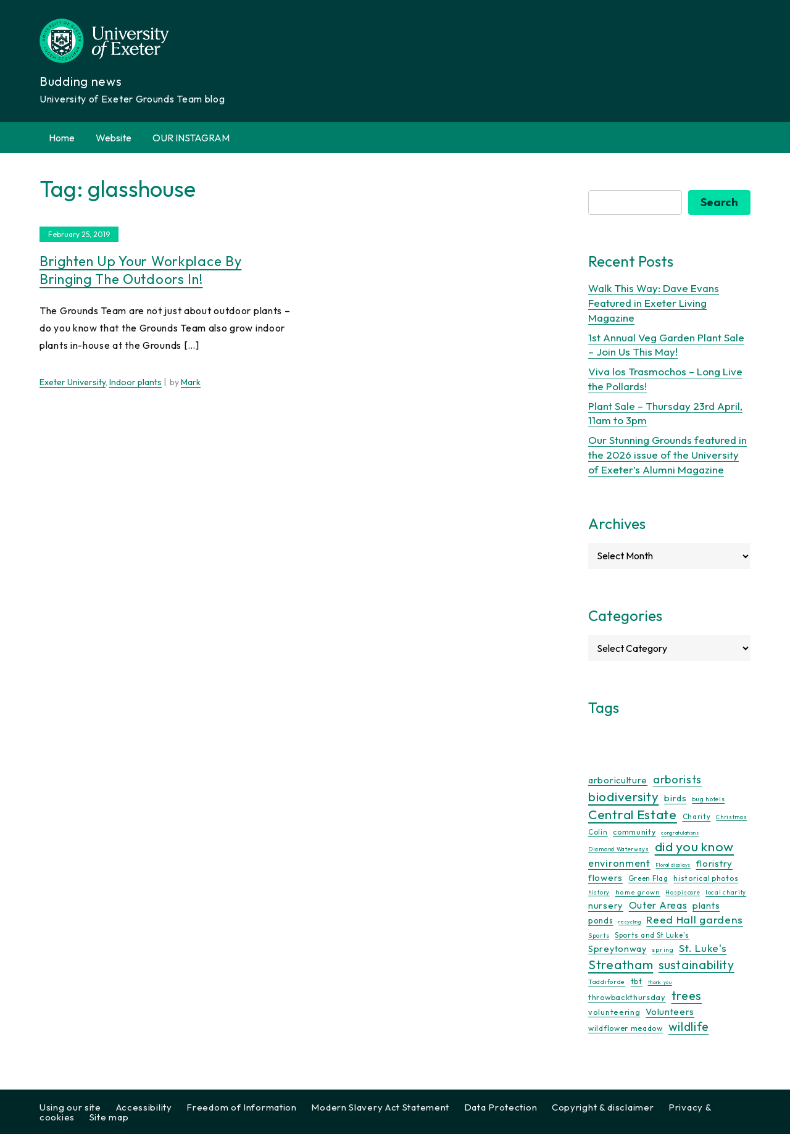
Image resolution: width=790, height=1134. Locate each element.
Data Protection (501, 1107)
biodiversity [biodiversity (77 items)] (623, 796)
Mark (191, 382)
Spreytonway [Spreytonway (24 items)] (617, 948)
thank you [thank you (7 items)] (660, 982)
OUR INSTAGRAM (191, 137)
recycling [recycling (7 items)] (629, 922)
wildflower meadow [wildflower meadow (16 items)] (625, 1028)
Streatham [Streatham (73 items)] (620, 964)
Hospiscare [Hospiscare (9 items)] (682, 892)
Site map (109, 1117)
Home (62, 137)
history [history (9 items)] (599, 892)
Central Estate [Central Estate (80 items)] (632, 814)
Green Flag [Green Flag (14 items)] (648, 878)
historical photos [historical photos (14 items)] (705, 878)
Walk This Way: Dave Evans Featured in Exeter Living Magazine (653, 302)
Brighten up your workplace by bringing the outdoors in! (140, 270)
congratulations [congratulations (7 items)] (680, 833)
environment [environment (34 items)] (619, 863)
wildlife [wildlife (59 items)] (688, 1026)
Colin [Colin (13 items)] (598, 832)
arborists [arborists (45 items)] (677, 779)
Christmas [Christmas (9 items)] (731, 817)
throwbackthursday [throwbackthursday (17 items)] (627, 997)
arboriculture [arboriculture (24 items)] (617, 780)
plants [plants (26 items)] (706, 905)
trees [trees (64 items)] (687, 995)
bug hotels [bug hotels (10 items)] (708, 799)
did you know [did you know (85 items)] (694, 846)
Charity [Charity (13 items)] (697, 816)
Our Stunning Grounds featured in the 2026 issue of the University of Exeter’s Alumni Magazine (667, 454)
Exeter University (73, 382)
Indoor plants (135, 382)
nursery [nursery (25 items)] (605, 905)
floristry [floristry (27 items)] (714, 863)
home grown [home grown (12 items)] (637, 892)
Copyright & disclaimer (603, 1107)
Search (719, 202)
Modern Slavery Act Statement (380, 1107)
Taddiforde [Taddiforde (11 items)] (606, 982)
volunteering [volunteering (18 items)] (614, 1012)
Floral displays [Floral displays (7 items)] (673, 865)
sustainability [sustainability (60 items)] (696, 964)
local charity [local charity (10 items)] (725, 892)
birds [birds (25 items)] (675, 798)
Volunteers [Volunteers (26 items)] (670, 1011)
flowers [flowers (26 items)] (605, 877)
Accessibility (144, 1107)
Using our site (70, 1107)
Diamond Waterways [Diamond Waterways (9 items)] (618, 849)
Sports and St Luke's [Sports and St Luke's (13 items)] (652, 935)
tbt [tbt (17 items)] (636, 981)
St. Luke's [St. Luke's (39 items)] (702, 947)
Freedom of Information (241, 1107)
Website (113, 137)
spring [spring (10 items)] (662, 950)
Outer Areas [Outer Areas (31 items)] (658, 905)
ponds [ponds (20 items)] (600, 920)
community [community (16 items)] (634, 831)
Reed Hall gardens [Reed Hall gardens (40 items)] (694, 919)
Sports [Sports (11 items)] (598, 936)
